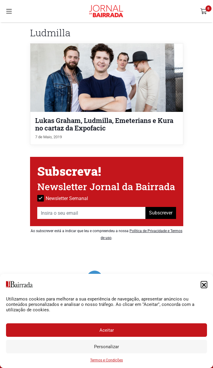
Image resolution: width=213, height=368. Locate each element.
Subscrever (160, 213)
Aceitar (106, 330)
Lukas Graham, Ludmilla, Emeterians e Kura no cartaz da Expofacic (104, 124)
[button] (204, 284)
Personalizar (106, 346)
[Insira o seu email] (91, 213)
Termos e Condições (106, 360)
